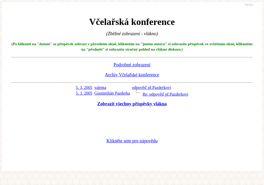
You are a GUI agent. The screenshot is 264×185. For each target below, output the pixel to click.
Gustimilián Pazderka (112, 93)
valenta (100, 87)
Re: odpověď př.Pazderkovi (165, 94)
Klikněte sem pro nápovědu (132, 140)
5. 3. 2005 (84, 87)
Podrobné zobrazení (131, 64)
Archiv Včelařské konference (132, 74)
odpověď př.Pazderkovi (151, 87)
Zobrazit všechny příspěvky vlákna (132, 103)
